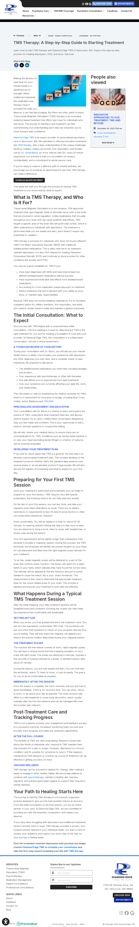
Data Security (72, 924)
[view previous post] (19, 36)
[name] (74, 872)
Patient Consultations (17, 883)
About (26, 11)
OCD (106, 137)
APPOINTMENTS (123, 900)
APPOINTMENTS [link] (124, 4)
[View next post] (37, 36)
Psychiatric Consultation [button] (90, 11)
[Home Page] (10, 9)
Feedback (112, 11)
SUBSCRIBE (71, 887)
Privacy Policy (58, 924)
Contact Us (126, 11)
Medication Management (18, 880)
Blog (8, 909)
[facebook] (86, 3)
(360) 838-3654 (102, 4)
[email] (74, 880)
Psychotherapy (14, 876)
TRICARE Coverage (64, 11)
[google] (90, 3)
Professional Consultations (20, 887)
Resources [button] (29, 15)
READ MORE (108, 143)
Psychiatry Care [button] (41, 11)
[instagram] (83, 3)
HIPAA (82, 924)
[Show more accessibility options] (5, 922)
